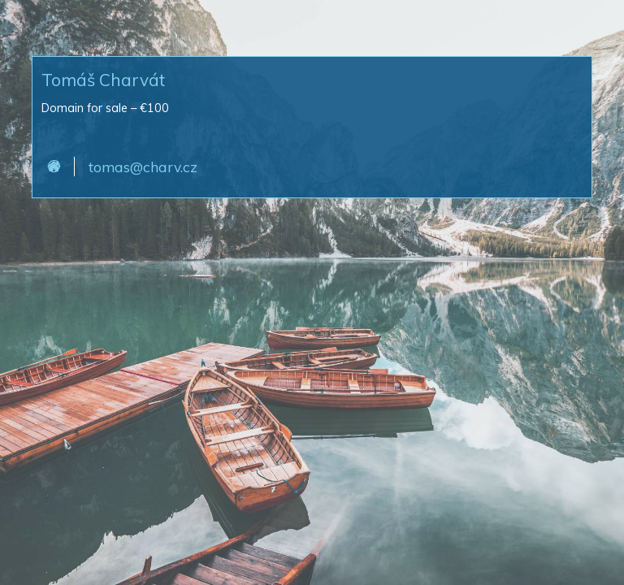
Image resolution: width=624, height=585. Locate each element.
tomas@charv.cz (143, 167)
